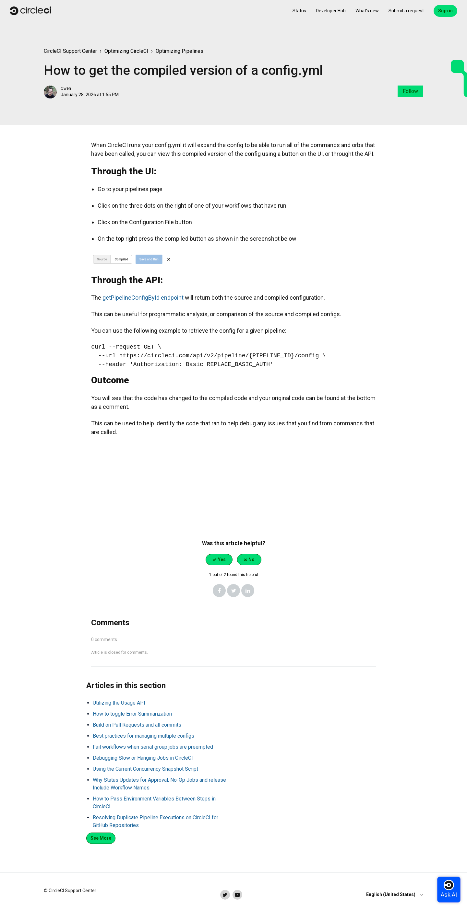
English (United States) (391, 894)
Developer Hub (331, 10)
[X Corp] (233, 590)
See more (100, 838)
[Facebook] (219, 590)
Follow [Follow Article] (410, 91)
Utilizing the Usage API (119, 703)
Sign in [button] (445, 10)
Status (299, 10)
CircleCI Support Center (70, 51)
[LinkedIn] (247, 590)
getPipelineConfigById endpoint (143, 297)
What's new (367, 10)
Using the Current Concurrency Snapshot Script (145, 769)
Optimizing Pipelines (179, 51)
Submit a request (406, 10)
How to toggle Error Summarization (132, 714)
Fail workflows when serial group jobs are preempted (153, 747)
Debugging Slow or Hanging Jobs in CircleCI (143, 758)
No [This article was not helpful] (251, 559)
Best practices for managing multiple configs (143, 736)
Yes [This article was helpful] (222, 559)
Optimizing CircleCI (126, 51)
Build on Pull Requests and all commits (137, 725)
